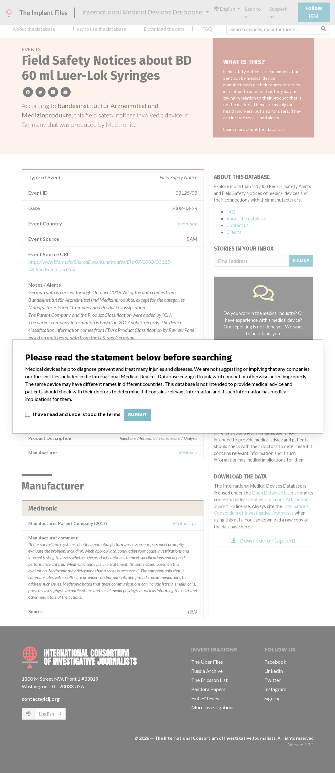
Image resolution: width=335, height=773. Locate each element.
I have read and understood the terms (77, 414)
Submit (137, 414)
